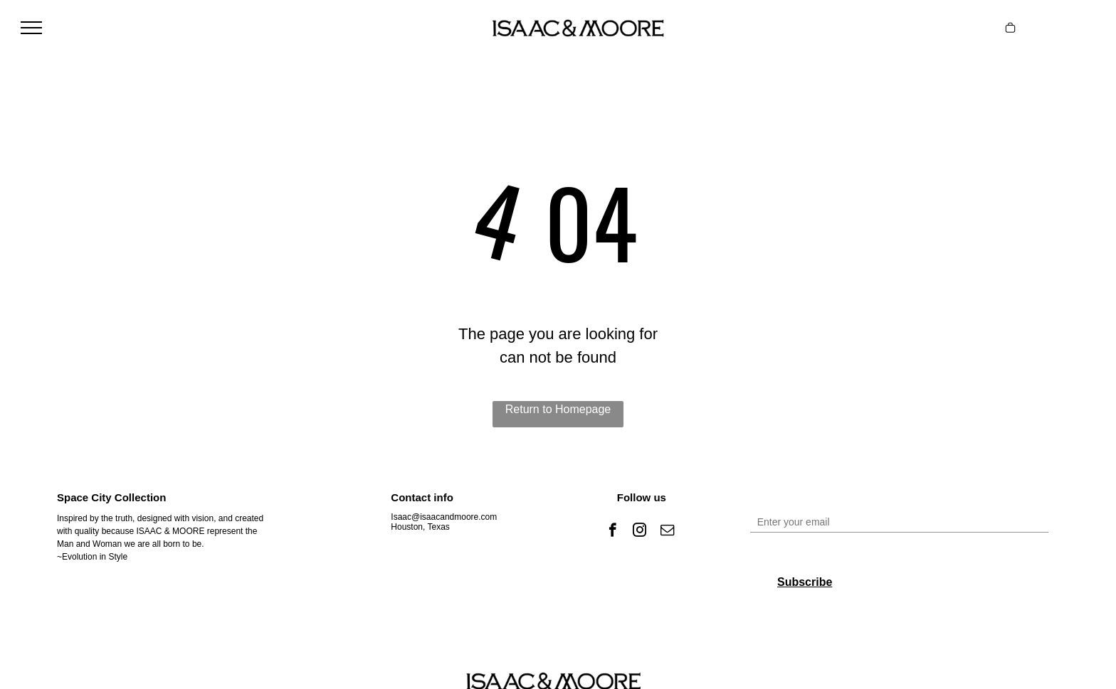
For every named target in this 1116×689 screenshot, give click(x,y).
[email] (667, 532)
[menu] (31, 27)
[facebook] (612, 532)
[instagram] (639, 532)
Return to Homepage (558, 409)
